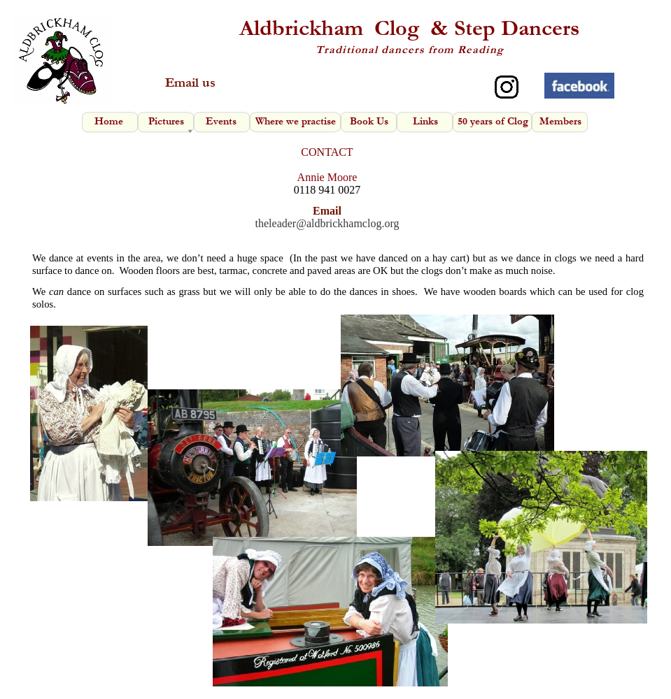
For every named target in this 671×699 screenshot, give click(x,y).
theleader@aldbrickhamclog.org (327, 223)
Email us (190, 82)
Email (327, 211)
